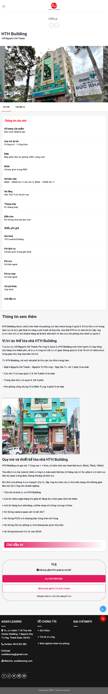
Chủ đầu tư (20, 107)
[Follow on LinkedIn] (19, 676)
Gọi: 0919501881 (54, 578)
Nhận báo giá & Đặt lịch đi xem (54, 588)
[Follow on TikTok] (9, 676)
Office (53, 19)
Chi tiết (6, 107)
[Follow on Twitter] (14, 676)
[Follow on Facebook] (4, 676)
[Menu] (3, 6)
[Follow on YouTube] (24, 676)
